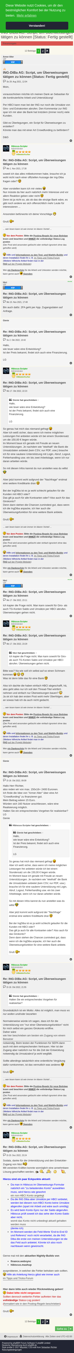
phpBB (16, 1343)
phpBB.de (32, 1345)
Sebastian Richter (49, 1347)
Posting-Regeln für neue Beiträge (50, 235)
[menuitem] (31, 1336)
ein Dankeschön (15, 270)
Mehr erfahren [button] (27, 15)
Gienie (16, 400)
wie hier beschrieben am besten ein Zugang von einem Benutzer (34, 1037)
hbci (15, 653)
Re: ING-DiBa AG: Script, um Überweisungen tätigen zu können (34, 162)
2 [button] (42, 51)
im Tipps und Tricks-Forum (47, 258)
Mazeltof (23, 1347)
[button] (47, 51)
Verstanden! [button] (37, 25)
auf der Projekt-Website (17, 264)
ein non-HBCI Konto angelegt (27, 1195)
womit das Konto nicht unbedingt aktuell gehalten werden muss (39, 1222)
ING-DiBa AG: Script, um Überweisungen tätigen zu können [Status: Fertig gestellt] (37, 34)
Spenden (26, 273)
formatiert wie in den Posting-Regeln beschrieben (32, 1303)
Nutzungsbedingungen (12, 1350)
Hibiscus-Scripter (22, 825)
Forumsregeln (9, 43)
